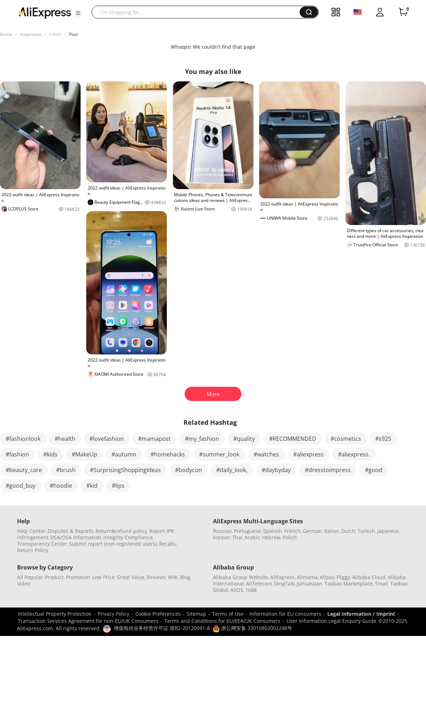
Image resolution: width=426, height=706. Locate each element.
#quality (244, 439)
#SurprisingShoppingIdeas (125, 470)
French (292, 531)
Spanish (272, 531)
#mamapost (154, 439)
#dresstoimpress (328, 470)
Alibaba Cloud (369, 577)
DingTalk (284, 583)
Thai (237, 537)
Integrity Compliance (128, 537)
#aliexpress (308, 454)
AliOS (236, 590)
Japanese (388, 531)
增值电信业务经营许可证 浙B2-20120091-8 (162, 628)
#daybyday (276, 470)
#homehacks (168, 454)
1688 (251, 590)
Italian (331, 531)
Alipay (327, 577)
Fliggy (343, 577)
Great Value (130, 577)
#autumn (123, 454)
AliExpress (282, 577)
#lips (118, 486)
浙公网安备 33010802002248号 (252, 628)
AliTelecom (259, 583)
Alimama (307, 577)
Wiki (173, 577)
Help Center (31, 531)
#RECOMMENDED (292, 439)
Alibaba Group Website (240, 577)
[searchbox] (198, 12)
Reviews (156, 577)
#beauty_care (24, 470)
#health (65, 439)
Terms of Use (228, 613)
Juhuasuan (309, 583)
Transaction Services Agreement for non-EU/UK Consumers (88, 620)
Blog (185, 577)
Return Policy (32, 550)
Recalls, (168, 543)
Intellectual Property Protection (55, 613)
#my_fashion (202, 439)
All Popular (30, 577)
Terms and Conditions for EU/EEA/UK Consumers (222, 620)
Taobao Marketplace (348, 583)
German (312, 531)
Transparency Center (42, 543)
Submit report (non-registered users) (113, 543)
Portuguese (247, 531)
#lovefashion (106, 439)
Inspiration (30, 34)
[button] (78, 13)
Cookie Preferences (158, 613)
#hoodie (61, 486)
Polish (290, 537)
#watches (266, 454)
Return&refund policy (121, 531)
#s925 (383, 439)
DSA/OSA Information (75, 537)
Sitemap (196, 613)
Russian (222, 531)
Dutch (348, 531)
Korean (221, 537)
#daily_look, (231, 470)
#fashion (17, 454)
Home (6, 34)
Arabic (252, 537)
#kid (92, 486)
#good (373, 470)
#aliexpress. (354, 454)
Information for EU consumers (285, 613)
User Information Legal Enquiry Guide (331, 620)
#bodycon (188, 470)
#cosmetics (346, 439)
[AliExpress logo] (44, 12)
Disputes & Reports (70, 531)
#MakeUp (84, 454)
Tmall (381, 583)
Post (73, 34)
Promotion (78, 577)
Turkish (366, 531)
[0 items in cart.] (403, 12)
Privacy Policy (113, 613)
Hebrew (271, 537)
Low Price (103, 577)
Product (54, 577)
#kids (50, 454)
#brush (66, 470)
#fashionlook (23, 439)
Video (23, 583)
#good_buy (21, 486)
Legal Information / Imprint (361, 613)
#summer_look (219, 454)
